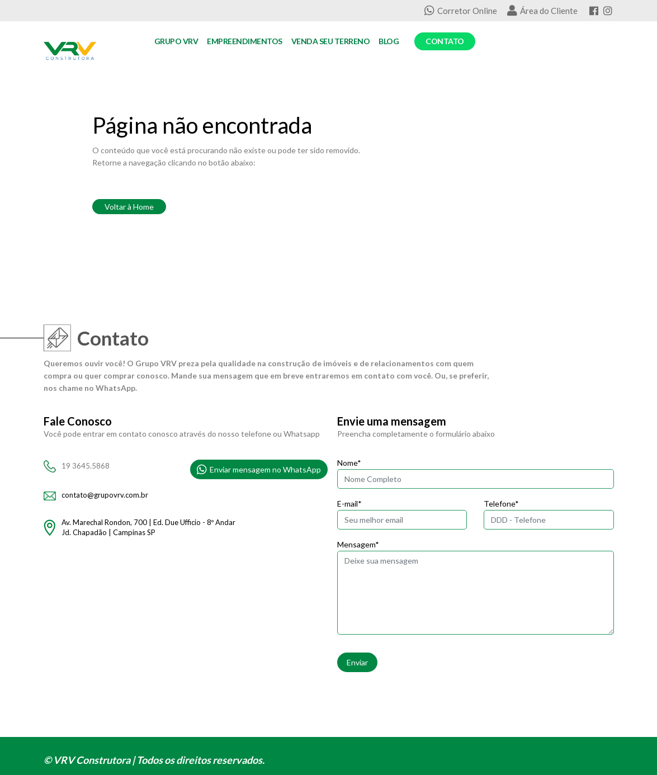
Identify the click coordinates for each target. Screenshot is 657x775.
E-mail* (349, 503)
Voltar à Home (129, 206)
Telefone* (501, 503)
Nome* (349, 462)
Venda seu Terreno (330, 41)
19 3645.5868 (86, 465)
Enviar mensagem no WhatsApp (259, 469)
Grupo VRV (176, 41)
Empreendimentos (244, 41)
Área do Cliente (542, 10)
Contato (445, 41)
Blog (389, 41)
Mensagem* (358, 544)
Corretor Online (460, 10)
